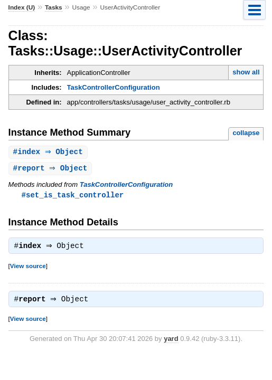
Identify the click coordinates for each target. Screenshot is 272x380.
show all (245, 72)
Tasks (53, 7)
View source (28, 268)
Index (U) (21, 7)
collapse (245, 133)
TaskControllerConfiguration (113, 87)
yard (171, 342)
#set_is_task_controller (73, 196)
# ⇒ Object (49, 152)
